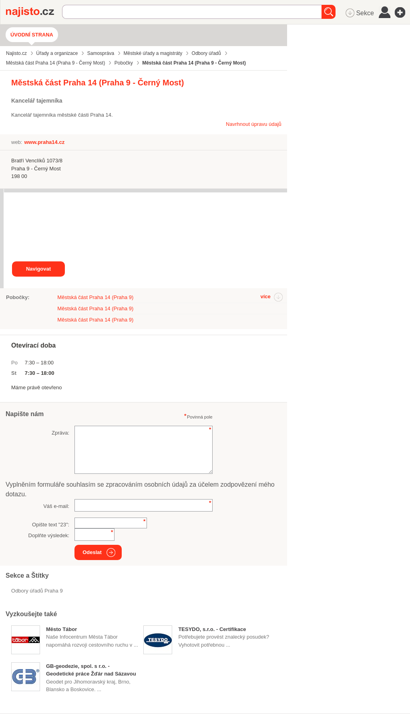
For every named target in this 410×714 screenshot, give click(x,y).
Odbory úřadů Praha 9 (37, 591)
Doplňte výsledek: (49, 535)
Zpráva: (60, 433)
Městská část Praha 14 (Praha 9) (95, 297)
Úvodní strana (31, 35)
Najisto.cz (34, 12)
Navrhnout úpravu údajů (253, 124)
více (265, 296)
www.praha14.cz (44, 142)
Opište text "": (50, 525)
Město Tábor (61, 629)
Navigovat (38, 269)
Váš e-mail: (56, 506)
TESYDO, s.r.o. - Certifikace (212, 629)
